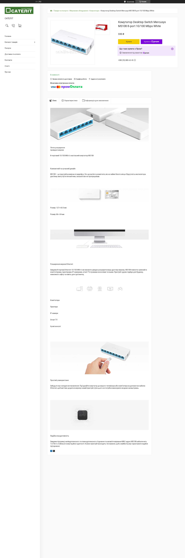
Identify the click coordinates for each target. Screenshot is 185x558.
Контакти (8, 60)
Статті (7, 66)
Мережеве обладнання (79, 11)
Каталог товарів (11, 42)
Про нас (8, 72)
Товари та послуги (61, 11)
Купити (129, 42)
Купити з (151, 42)
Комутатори (94, 11)
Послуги (8, 48)
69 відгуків (130, 1)
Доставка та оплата (12, 54)
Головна (8, 36)
